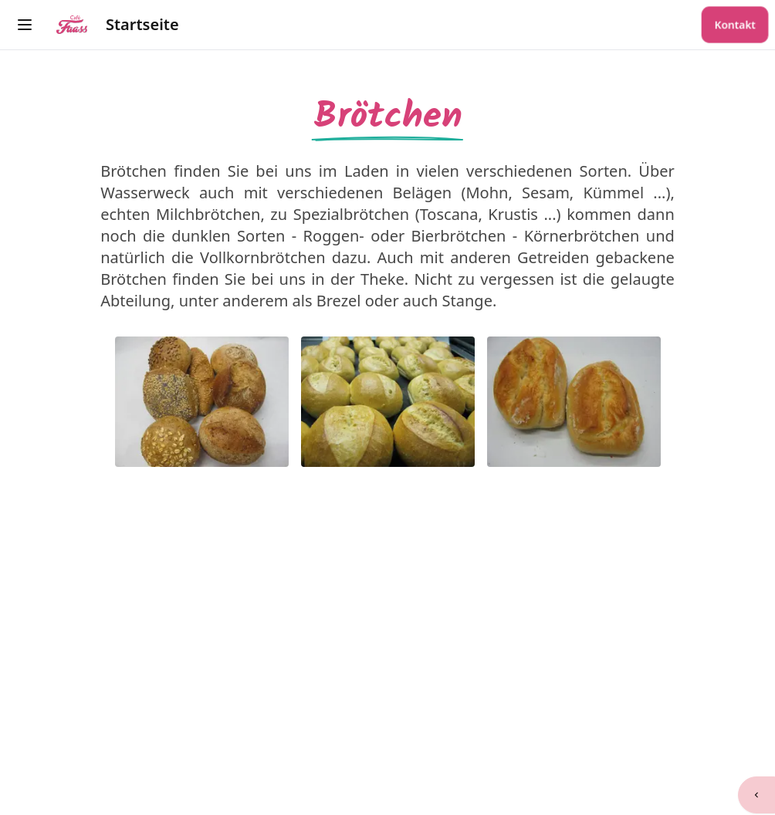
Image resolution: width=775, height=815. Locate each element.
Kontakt (735, 24)
